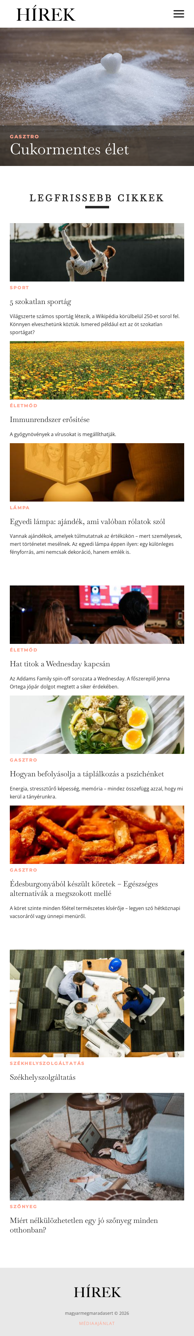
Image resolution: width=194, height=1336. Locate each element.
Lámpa (20, 507)
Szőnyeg (23, 1206)
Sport (19, 287)
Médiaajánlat (97, 1323)
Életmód (24, 405)
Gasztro (25, 137)
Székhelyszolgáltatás (47, 1063)
